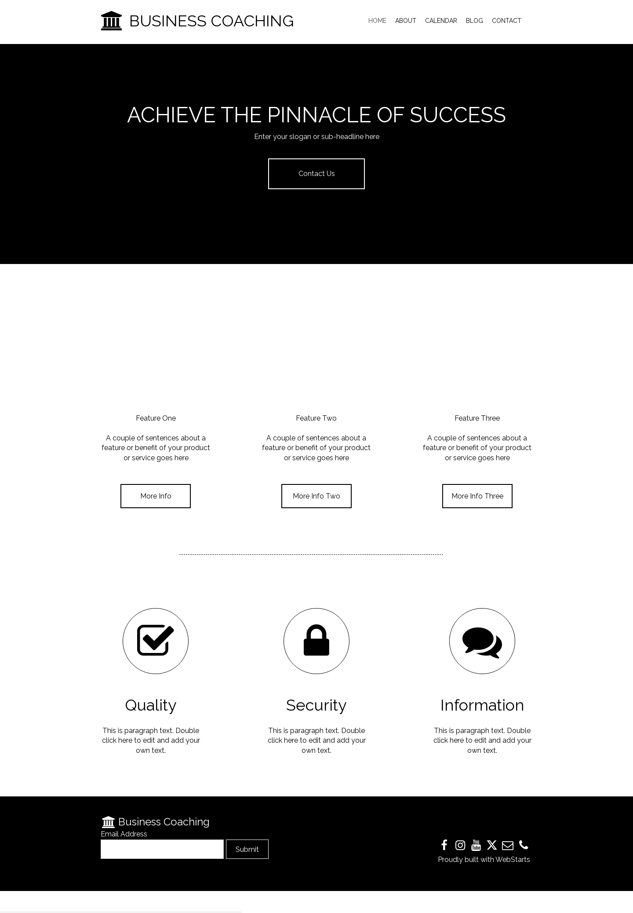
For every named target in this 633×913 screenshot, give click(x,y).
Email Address (124, 834)
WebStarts (512, 859)
